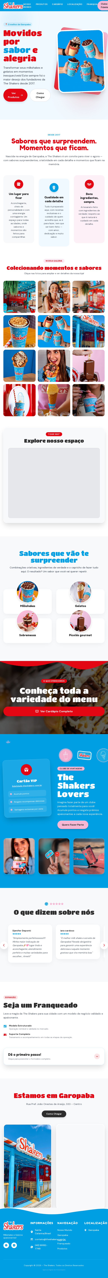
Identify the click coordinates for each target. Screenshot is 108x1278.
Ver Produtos (15, 95)
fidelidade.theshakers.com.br (27, 786)
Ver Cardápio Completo (54, 711)
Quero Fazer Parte (73, 824)
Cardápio (57, 4)
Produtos (42, 4)
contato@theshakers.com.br (50, 1239)
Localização (74, 4)
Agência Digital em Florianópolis (54, 1270)
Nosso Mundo (27, 5)
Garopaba (62, 1235)
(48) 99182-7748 (41, 1247)
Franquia (92, 4)
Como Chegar (40, 95)
